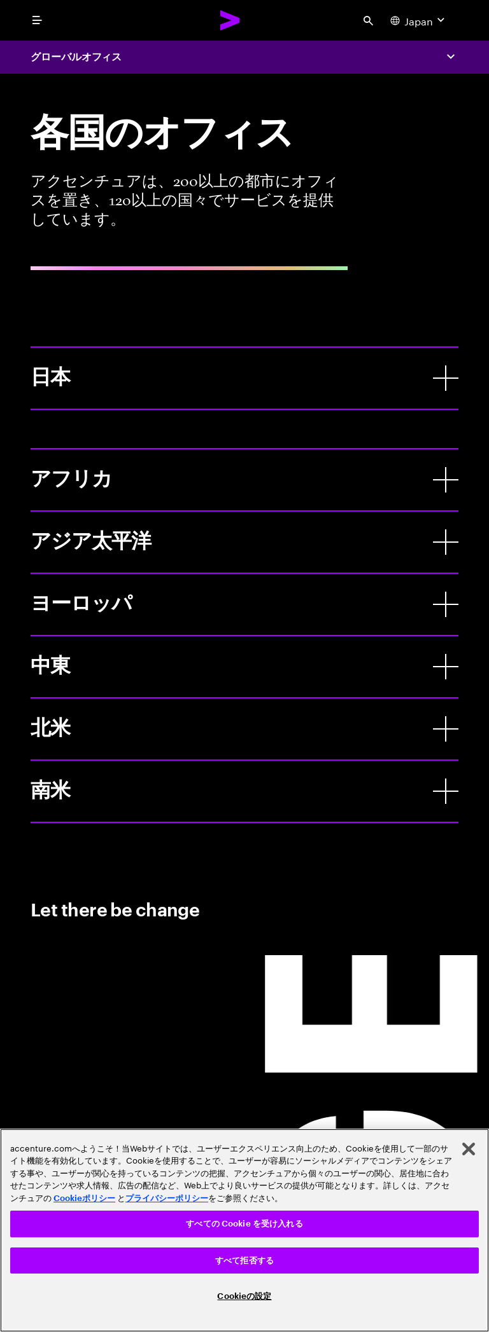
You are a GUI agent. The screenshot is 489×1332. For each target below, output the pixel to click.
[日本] (445, 378)
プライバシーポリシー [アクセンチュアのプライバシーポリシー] (166, 1198)
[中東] (445, 666)
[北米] (445, 729)
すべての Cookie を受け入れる (244, 1224)
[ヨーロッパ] (445, 604)
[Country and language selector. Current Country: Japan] (419, 20)
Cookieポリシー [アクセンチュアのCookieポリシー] (84, 1198)
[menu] (37, 20)
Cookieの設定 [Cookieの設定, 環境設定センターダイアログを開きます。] (244, 1296)
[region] (244, 1230)
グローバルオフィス (76, 57)
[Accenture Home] (230, 20)
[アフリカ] (445, 480)
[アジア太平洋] (445, 542)
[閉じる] (469, 1149)
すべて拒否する (244, 1260)
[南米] (445, 791)
